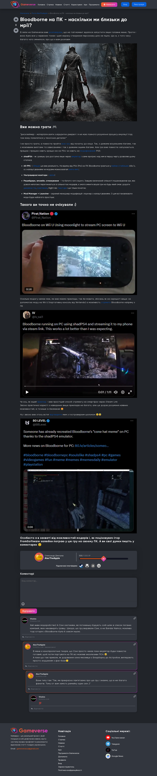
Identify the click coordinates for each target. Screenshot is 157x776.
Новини (58, 5)
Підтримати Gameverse (68, 753)
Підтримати (94, 5)
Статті (67, 5)
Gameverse (24, 13)
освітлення (42, 188)
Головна (41, 5)
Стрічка (50, 5)
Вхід (125, 4)
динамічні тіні (30, 188)
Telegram (113, 744)
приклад (42, 401)
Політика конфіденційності (70, 770)
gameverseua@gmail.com (28, 749)
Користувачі (76, 5)
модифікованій (88, 151)
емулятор (76, 156)
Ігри (85, 5)
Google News (114, 756)
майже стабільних (120, 166)
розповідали (55, 32)
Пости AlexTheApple (40, 13)
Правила (62, 760)
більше (37, 166)
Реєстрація (139, 4)
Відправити (28, 611)
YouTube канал (115, 737)
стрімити (106, 302)
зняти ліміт (74, 169)
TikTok (111, 750)
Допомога (62, 756)
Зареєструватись (66, 767)
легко (52, 175)
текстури (62, 188)
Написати (109, 4)
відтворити (56, 414)
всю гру (66, 143)
